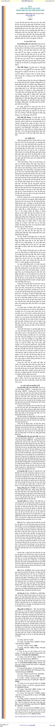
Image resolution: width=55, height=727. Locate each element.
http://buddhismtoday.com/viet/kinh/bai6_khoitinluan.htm (30, 716)
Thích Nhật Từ (30, 15)
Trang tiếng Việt (49, 1)
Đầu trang (52, 725)
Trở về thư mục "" (27, 725)
